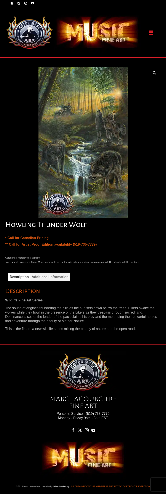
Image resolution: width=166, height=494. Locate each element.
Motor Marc (37, 262)
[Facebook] (73, 430)
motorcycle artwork (71, 262)
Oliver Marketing (61, 486)
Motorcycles (24, 257)
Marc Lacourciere (20, 262)
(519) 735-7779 (97, 413)
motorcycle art (52, 262)
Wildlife (36, 257)
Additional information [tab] (50, 277)
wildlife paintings (130, 262)
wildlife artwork (113, 262)
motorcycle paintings (93, 262)
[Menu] (151, 32)
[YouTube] (93, 430)
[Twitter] (80, 430)
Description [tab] (19, 277)
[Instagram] (87, 430)
